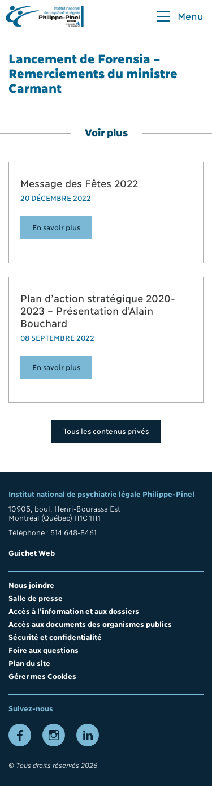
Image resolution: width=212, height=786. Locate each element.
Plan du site (29, 662)
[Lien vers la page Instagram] (53, 735)
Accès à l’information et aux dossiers (73, 610)
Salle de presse (35, 597)
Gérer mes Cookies (42, 675)
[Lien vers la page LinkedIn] (87, 735)
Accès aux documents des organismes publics (90, 623)
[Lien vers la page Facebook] (19, 735)
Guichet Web (31, 552)
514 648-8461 (73, 531)
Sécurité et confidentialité (55, 636)
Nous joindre (31, 584)
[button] (179, 16)
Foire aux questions (43, 649)
